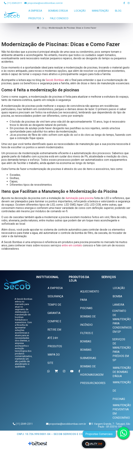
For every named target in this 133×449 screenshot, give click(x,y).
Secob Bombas (55, 80)
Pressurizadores (92, 383)
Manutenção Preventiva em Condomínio (122, 411)
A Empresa (35, 10)
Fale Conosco (59, 18)
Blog (118, 10)
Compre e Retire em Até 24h (54, 330)
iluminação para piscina (79, 198)
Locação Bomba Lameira (119, 296)
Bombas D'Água (58, 10)
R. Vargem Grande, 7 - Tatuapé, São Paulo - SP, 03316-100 (110, 425)
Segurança (55, 296)
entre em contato (72, 245)
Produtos (36, 18)
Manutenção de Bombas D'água (122, 372)
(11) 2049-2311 (13, 3)
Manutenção (100, 10)
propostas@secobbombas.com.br (43, 3)
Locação (80, 10)
